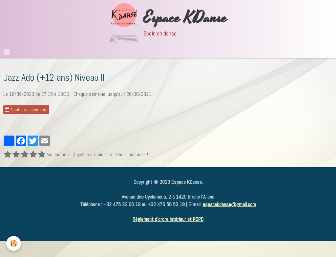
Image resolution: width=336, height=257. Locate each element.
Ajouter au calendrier (26, 109)
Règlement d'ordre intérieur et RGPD (168, 219)
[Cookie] (14, 243)
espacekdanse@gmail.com (229, 204)
